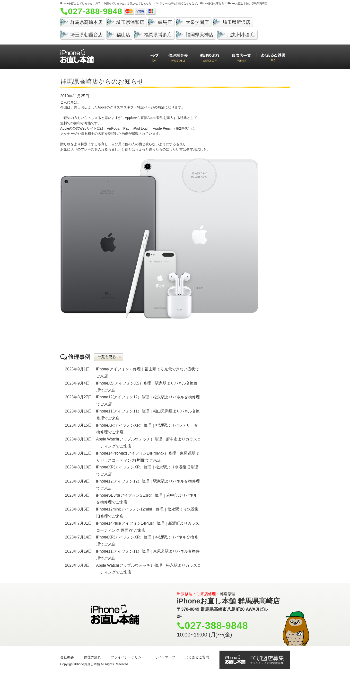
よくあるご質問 (197, 657)
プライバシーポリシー (128, 657)
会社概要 (67, 657)
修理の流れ (92, 657)
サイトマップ (165, 657)
